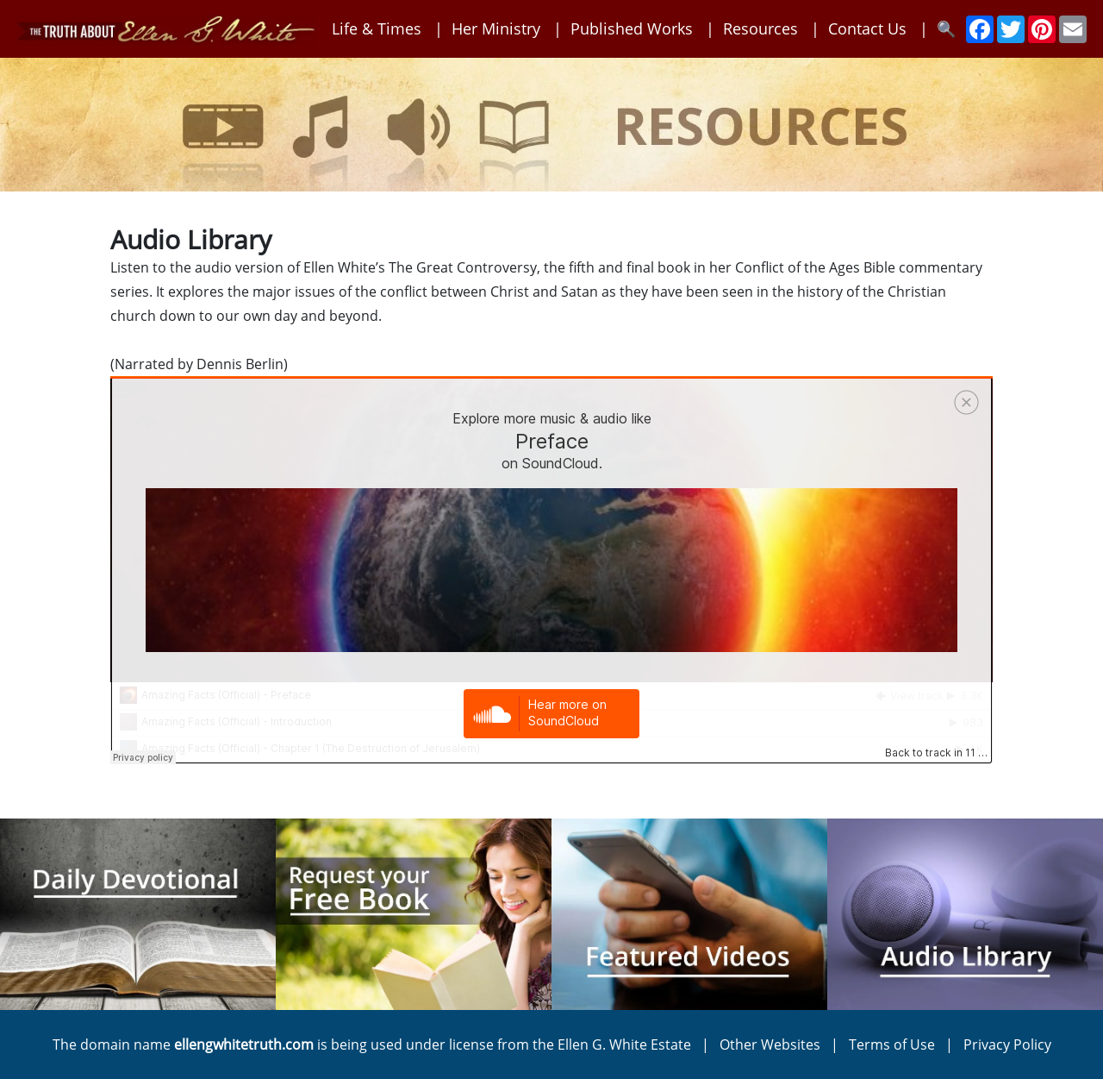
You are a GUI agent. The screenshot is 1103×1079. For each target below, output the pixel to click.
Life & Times (376, 28)
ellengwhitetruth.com (244, 1044)
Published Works (631, 28)
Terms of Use (892, 1044)
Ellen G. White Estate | (639, 1044)
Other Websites (770, 1044)
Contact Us (867, 28)
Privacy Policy (1007, 1044)
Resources (760, 28)
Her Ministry (496, 28)
